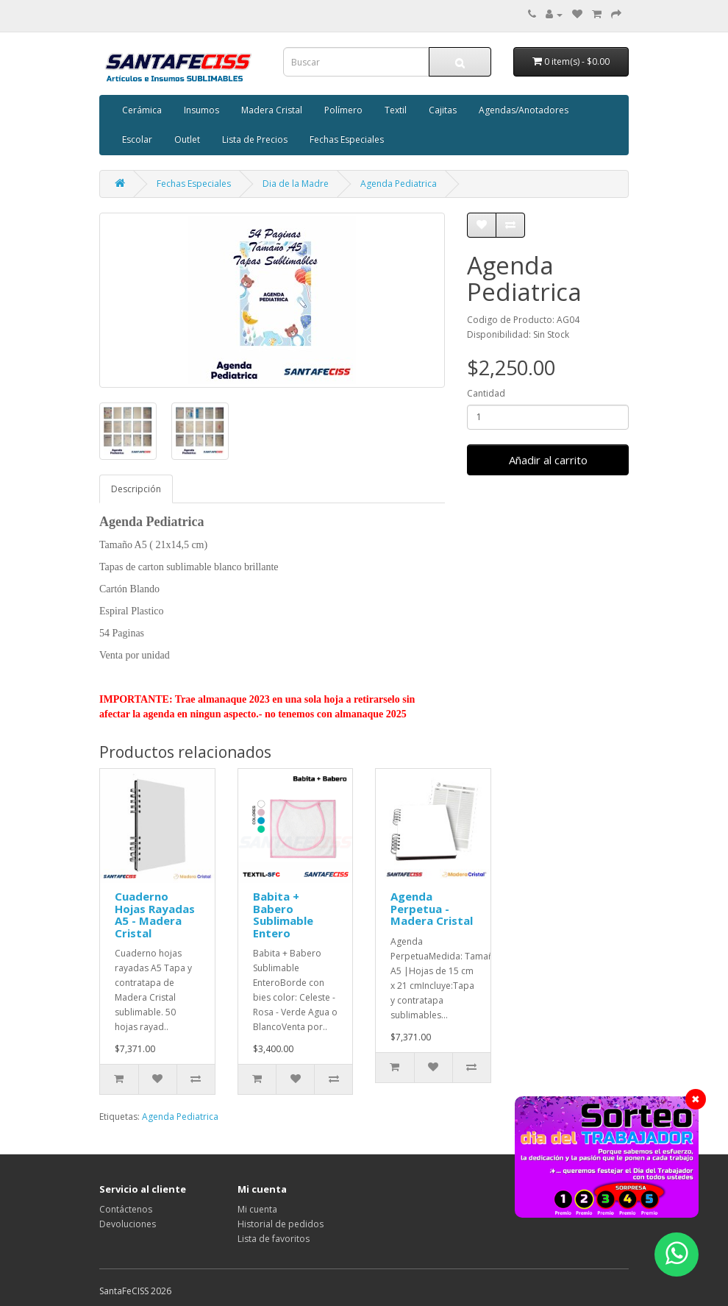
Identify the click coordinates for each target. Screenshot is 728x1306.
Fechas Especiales (347, 139)
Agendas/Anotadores (523, 110)
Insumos (201, 110)
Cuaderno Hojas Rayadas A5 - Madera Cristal (155, 914)
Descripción (136, 489)
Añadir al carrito (548, 460)
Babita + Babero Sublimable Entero (283, 914)
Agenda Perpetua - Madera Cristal (431, 908)
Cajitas (443, 110)
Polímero (343, 110)
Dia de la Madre (296, 183)
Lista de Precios (255, 139)
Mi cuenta (257, 1209)
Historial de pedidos (281, 1224)
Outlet (187, 139)
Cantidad (486, 393)
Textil (396, 110)
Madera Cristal (271, 110)
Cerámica (142, 110)
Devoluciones (127, 1224)
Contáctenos (125, 1209)
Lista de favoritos (274, 1238)
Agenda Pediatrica (398, 183)
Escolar (137, 139)
